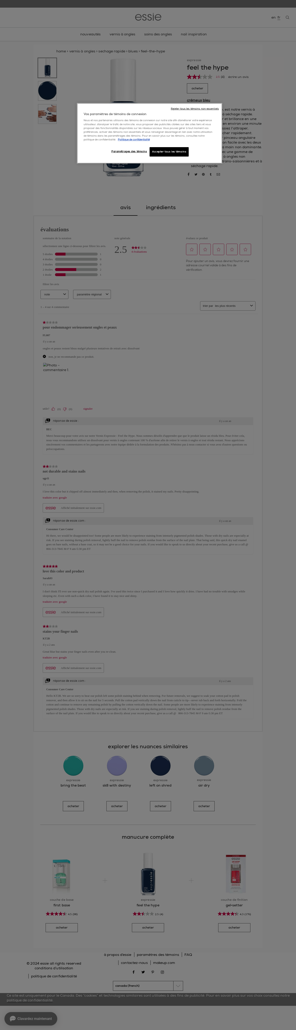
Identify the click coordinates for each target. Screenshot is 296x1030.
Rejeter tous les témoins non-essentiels (195, 108)
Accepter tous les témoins (169, 151)
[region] (149, 133)
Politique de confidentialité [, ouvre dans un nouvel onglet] (134, 139)
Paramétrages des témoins (129, 151)
